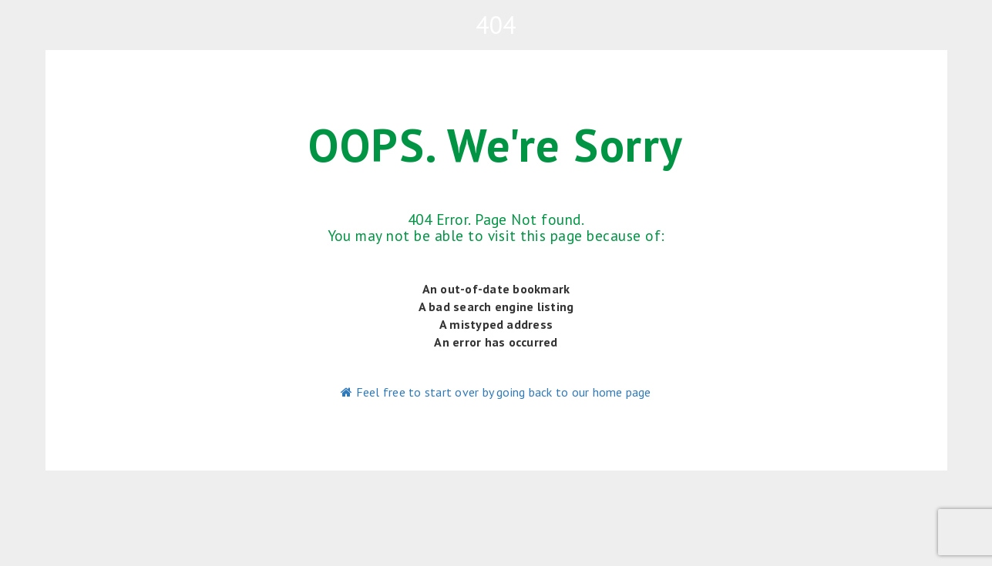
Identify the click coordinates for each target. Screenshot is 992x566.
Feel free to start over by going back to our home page (496, 392)
